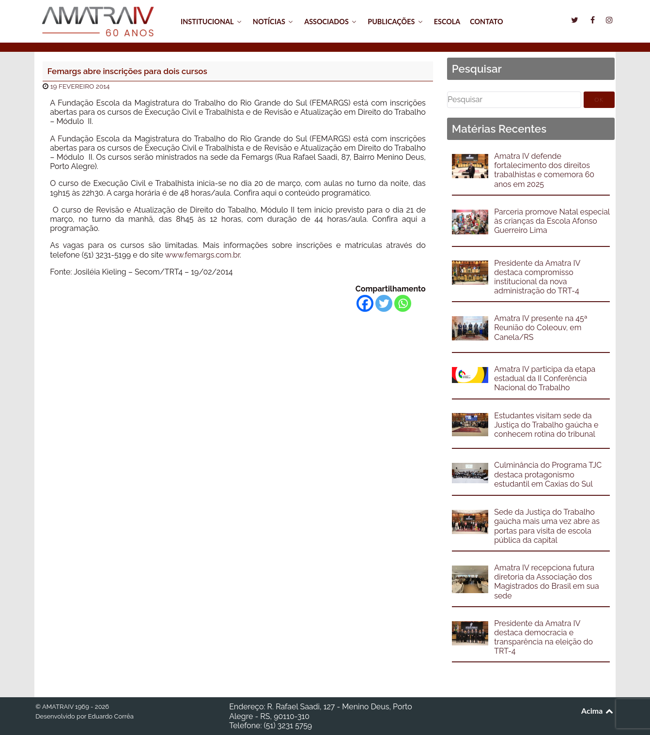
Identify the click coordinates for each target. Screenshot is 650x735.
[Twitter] (383, 303)
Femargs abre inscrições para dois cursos (127, 71)
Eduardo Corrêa (110, 716)
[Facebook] (364, 303)
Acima (598, 710)
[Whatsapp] (402, 303)
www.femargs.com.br (202, 255)
